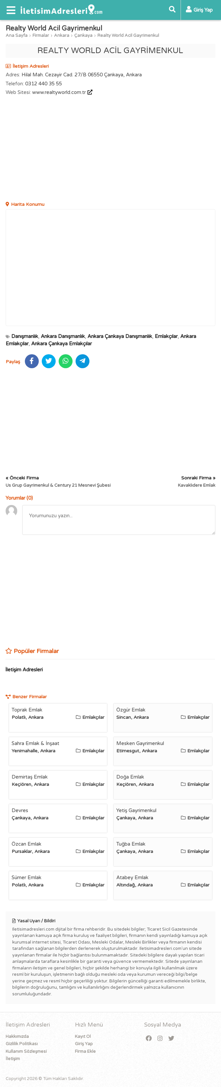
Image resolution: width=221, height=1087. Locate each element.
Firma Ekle (85, 1051)
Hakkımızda (17, 1036)
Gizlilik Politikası (22, 1043)
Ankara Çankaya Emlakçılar (61, 344)
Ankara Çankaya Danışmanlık (119, 336)
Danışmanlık (24, 336)
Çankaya (83, 35)
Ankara (61, 35)
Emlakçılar (166, 336)
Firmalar (40, 35)
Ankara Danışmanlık (63, 336)
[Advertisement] (111, 149)
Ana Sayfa (17, 35)
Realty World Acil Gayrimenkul (128, 35)
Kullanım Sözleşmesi (26, 1051)
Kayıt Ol (83, 1036)
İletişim (13, 1058)
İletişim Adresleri (24, 670)
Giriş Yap (84, 1043)
